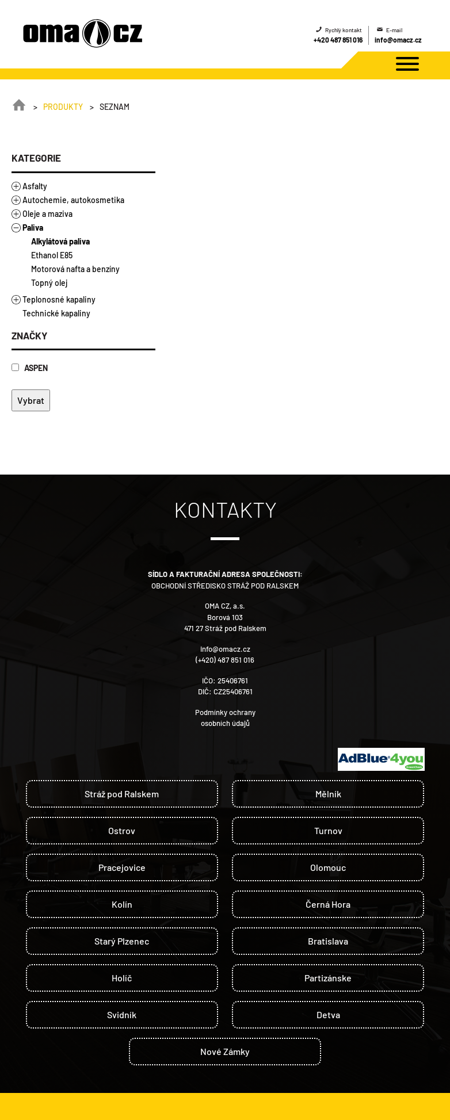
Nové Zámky (225, 1051)
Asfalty (34, 186)
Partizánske (328, 977)
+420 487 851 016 (338, 40)
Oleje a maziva (47, 214)
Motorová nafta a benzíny (75, 269)
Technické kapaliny (56, 313)
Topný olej (49, 283)
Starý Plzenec (121, 940)
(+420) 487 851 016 (225, 659)
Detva (328, 1014)
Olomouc (328, 867)
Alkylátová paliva (60, 241)
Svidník (121, 1014)
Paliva (32, 227)
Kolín (122, 904)
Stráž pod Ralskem (122, 793)
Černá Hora (328, 904)
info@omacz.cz (398, 40)
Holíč (122, 977)
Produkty (63, 107)
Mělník (328, 793)
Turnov (328, 830)
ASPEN (30, 368)
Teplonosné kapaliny (59, 299)
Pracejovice (122, 867)
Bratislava (328, 940)
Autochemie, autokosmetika (73, 200)
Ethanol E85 (52, 255)
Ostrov (121, 830)
